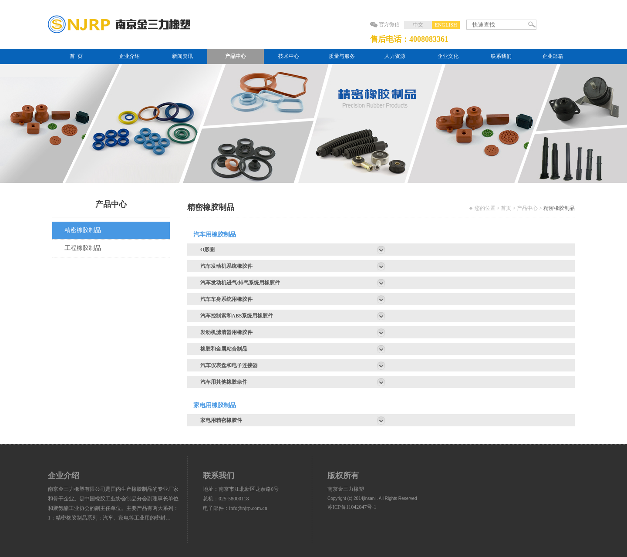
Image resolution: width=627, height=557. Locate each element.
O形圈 (207, 249)
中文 (418, 25)
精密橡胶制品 (82, 230)
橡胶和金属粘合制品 (223, 349)
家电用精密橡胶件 (221, 420)
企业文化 (448, 56)
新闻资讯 (182, 56)
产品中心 (235, 56)
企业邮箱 (552, 56)
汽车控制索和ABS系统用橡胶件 (236, 316)
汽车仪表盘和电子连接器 (229, 365)
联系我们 (501, 56)
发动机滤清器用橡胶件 (226, 332)
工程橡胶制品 (82, 248)
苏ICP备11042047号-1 (351, 507)
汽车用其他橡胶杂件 (223, 382)
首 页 (76, 56)
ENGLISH (446, 25)
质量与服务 (342, 56)
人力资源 (394, 56)
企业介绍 (129, 56)
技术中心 (288, 56)
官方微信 (389, 24)
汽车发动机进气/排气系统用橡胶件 (240, 283)
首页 (506, 208)
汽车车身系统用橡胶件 (226, 299)
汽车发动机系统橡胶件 (226, 266)
